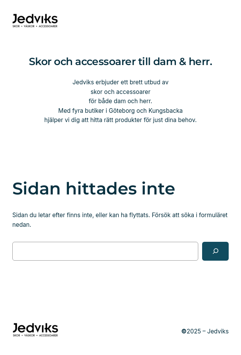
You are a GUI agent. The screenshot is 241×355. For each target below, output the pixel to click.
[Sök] (215, 251)
